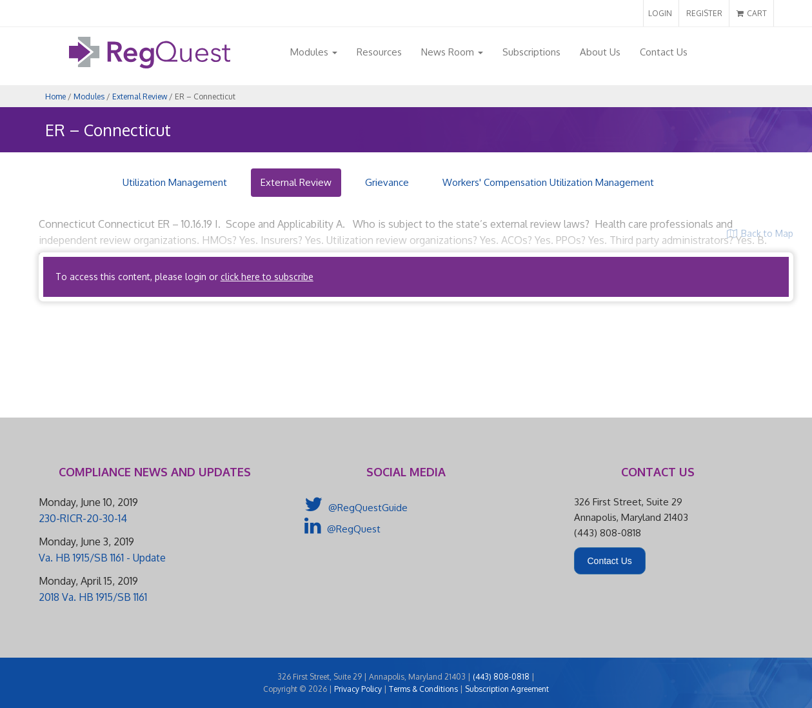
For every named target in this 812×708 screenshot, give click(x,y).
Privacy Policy (358, 689)
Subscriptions (531, 52)
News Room (452, 52)
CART (752, 13)
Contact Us (664, 52)
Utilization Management (175, 182)
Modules (313, 52)
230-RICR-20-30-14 (83, 518)
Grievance (387, 182)
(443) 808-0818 (501, 677)
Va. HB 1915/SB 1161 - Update (102, 557)
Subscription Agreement (507, 689)
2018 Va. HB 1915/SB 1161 (93, 597)
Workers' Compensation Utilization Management (548, 182)
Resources (379, 52)
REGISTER (704, 13)
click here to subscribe (267, 276)
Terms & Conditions (423, 689)
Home (55, 96)
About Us (600, 52)
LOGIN (660, 13)
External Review (139, 96)
